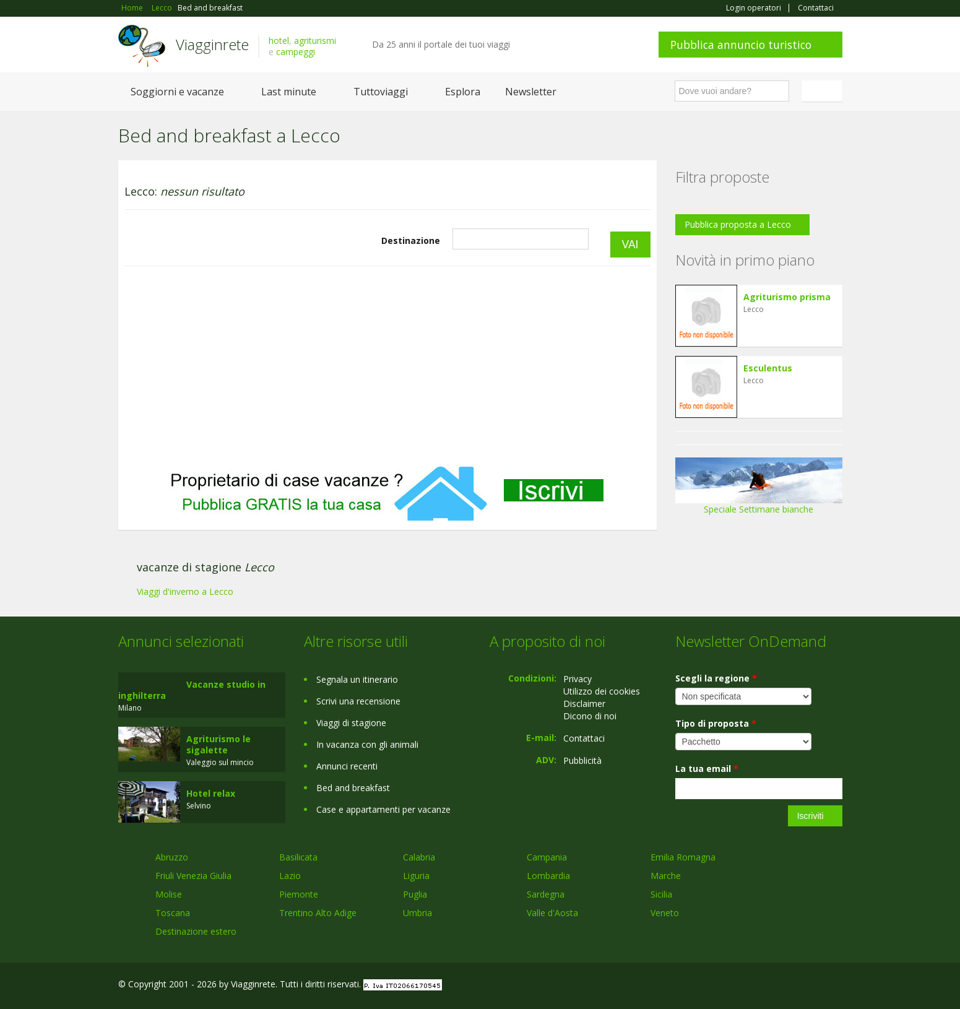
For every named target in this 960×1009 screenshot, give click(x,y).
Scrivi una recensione (358, 701)
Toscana (172, 913)
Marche (666, 875)
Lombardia (548, 875)
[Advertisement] (387, 366)
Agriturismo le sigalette (218, 744)
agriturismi (315, 40)
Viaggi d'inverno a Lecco (185, 591)
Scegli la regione (716, 678)
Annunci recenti (347, 766)
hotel (279, 40)
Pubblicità (582, 760)
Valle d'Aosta (552, 913)
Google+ (776, 986)
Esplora (462, 91)
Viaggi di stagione (351, 723)
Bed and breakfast (353, 788)
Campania (547, 857)
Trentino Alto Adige (318, 913)
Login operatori (753, 8)
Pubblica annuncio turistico (740, 44)
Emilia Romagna (683, 857)
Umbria (417, 913)
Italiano (824, 91)
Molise (168, 894)
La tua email (706, 768)
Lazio (290, 875)
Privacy (577, 679)
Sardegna (545, 894)
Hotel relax (210, 793)
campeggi (295, 52)
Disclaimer (584, 703)
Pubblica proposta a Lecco (738, 224)
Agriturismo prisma (787, 297)
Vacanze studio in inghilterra (192, 689)
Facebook (749, 986)
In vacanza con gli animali (367, 744)
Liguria (416, 875)
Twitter (806, 986)
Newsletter (530, 91)
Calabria (419, 857)
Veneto (665, 913)
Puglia (415, 894)
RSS (835, 986)
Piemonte (298, 894)
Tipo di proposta (715, 723)
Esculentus (767, 368)
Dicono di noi (589, 716)
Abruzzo (171, 857)
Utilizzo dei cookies (601, 691)
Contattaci (816, 8)
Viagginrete (212, 44)
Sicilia (661, 894)
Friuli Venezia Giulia (193, 875)
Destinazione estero (195, 931)
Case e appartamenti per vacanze (383, 809)
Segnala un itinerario (357, 679)
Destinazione (410, 240)
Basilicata (298, 857)
